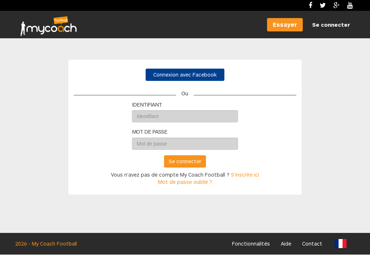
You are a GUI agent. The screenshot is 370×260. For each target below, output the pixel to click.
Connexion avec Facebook (185, 75)
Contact (312, 243)
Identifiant (147, 104)
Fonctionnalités (251, 243)
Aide (286, 243)
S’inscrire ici (245, 175)
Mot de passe (149, 131)
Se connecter (331, 24)
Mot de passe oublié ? (185, 182)
